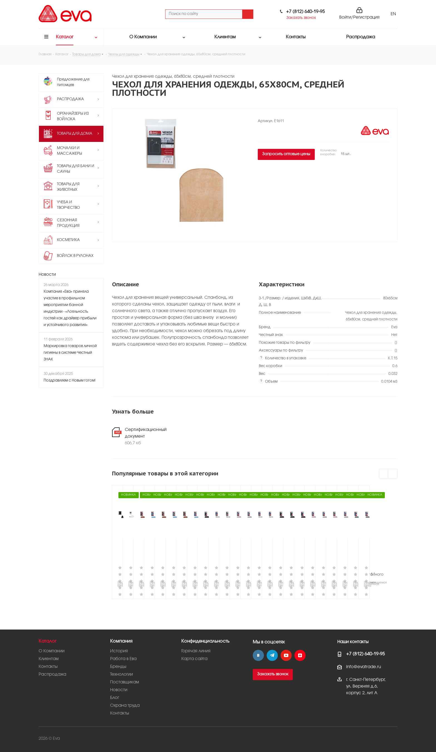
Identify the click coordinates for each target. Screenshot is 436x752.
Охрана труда (125, 706)
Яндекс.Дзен (300, 655)
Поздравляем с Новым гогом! (70, 380)
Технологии (121, 674)
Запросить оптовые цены (286, 154)
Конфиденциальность (205, 641)
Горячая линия (195, 651)
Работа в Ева (123, 659)
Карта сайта (194, 659)
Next (392, 474)
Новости (47, 275)
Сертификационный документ (146, 433)
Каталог (47, 641)
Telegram (272, 655)
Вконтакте (258, 655)
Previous (383, 474)
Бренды (118, 667)
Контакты (48, 667)
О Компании (52, 651)
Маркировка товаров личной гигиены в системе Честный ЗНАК (70, 352)
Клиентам (49, 659)
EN (393, 14)
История (119, 651)
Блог (114, 698)
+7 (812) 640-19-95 (305, 12)
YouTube (286, 655)
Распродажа (52, 674)
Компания (121, 641)
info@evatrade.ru (363, 667)
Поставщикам (124, 682)
